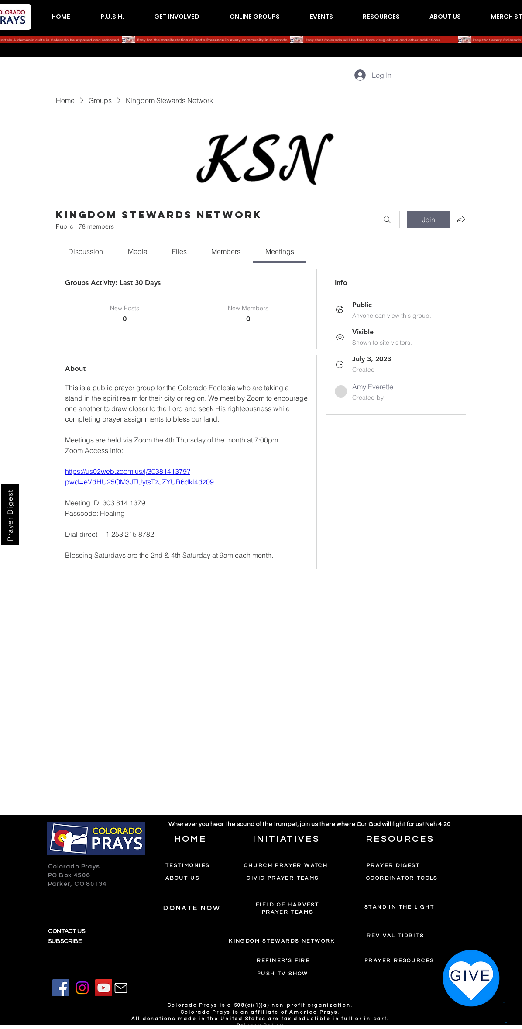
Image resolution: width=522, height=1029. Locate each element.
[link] (85, 251)
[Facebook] (60, 987)
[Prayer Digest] (10, 514)
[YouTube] (103, 987)
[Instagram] (82, 987)
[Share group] (461, 219)
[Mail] (121, 988)
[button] (112, 16)
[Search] (387, 219)
